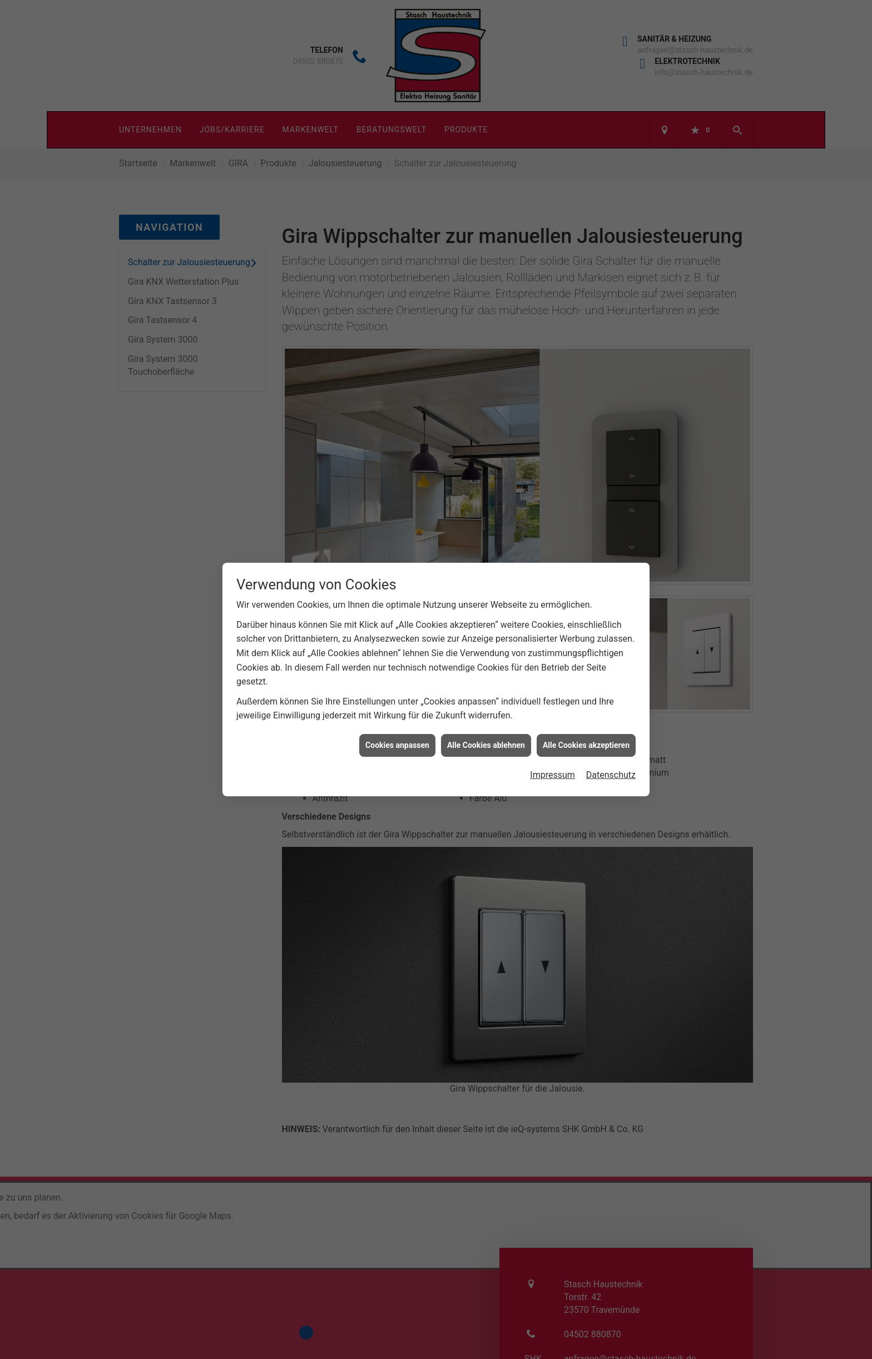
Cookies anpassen (397, 684)
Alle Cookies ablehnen (486, 684)
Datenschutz (611, 715)
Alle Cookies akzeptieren (586, 684)
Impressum (552, 715)
